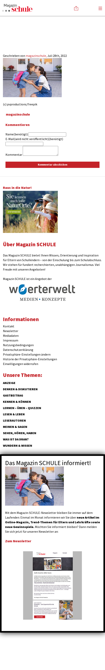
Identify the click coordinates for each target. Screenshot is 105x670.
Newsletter (10, 331)
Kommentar (13, 155)
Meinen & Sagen (15, 427)
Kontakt (8, 326)
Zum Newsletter (18, 541)
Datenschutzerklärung (18, 350)
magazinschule (18, 114)
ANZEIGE (9, 383)
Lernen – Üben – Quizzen (22, 408)
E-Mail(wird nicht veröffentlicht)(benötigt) (34, 139)
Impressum (10, 340)
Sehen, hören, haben (19, 433)
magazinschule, (36, 56)
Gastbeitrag (13, 395)
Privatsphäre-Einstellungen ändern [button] (27, 354)
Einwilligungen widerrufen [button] (20, 364)
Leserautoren (14, 420)
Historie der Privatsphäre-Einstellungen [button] (30, 359)
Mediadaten (11, 336)
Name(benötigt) (16, 134)
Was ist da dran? (16, 439)
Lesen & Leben (14, 414)
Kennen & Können (17, 402)
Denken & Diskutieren (20, 389)
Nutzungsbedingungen (18, 345)
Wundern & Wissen (17, 445)
